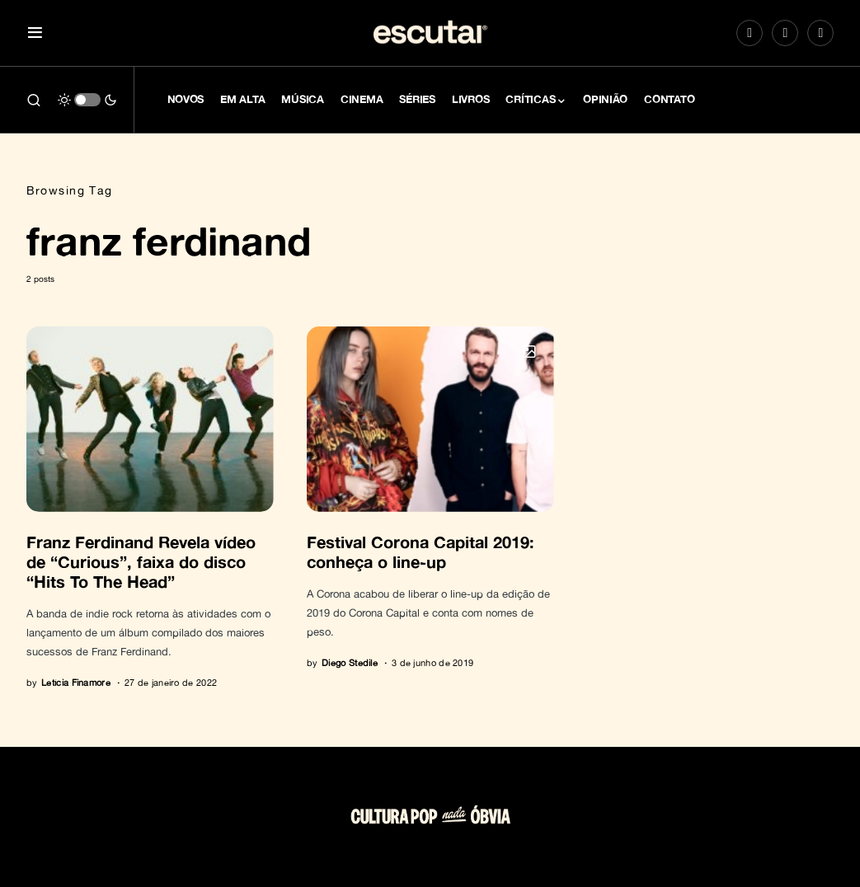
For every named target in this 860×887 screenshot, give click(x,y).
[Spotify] (785, 32)
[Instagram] (749, 32)
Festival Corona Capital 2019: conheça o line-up (420, 551)
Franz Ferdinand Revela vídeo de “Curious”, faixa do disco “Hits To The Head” (141, 561)
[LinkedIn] (820, 32)
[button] (35, 33)
